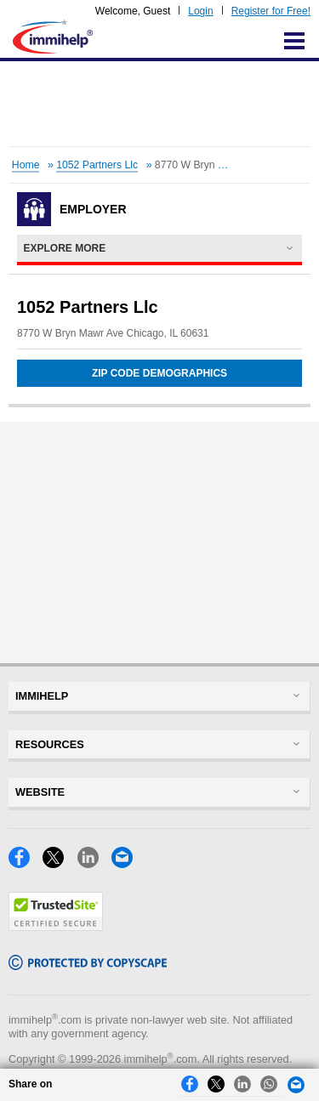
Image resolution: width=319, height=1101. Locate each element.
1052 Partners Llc (97, 165)
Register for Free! (270, 11)
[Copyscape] (88, 965)
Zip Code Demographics (159, 373)
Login (200, 11)
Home (26, 165)
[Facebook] (26, 863)
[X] (60, 863)
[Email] (126, 863)
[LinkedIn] (94, 863)
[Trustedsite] (56, 926)
